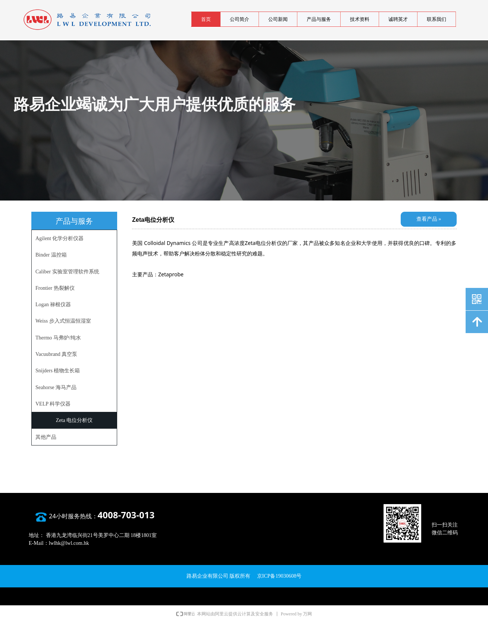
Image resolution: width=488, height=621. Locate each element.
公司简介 (239, 19)
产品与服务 (319, 19)
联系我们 (436, 19)
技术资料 (359, 19)
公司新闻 (278, 19)
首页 (206, 19)
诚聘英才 (398, 19)
